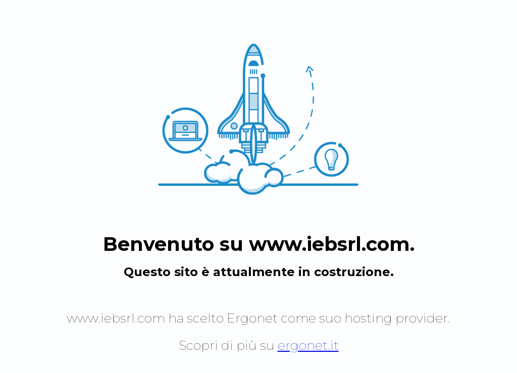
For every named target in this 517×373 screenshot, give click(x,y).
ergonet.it (308, 345)
